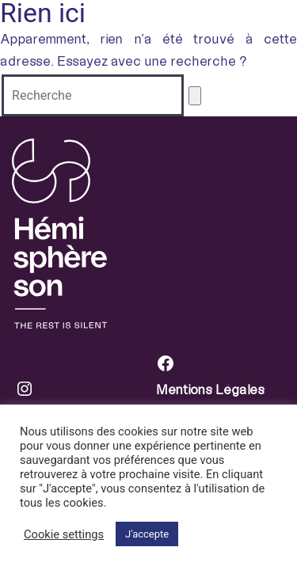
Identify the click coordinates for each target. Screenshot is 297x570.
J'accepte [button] (147, 534)
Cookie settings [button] (64, 534)
